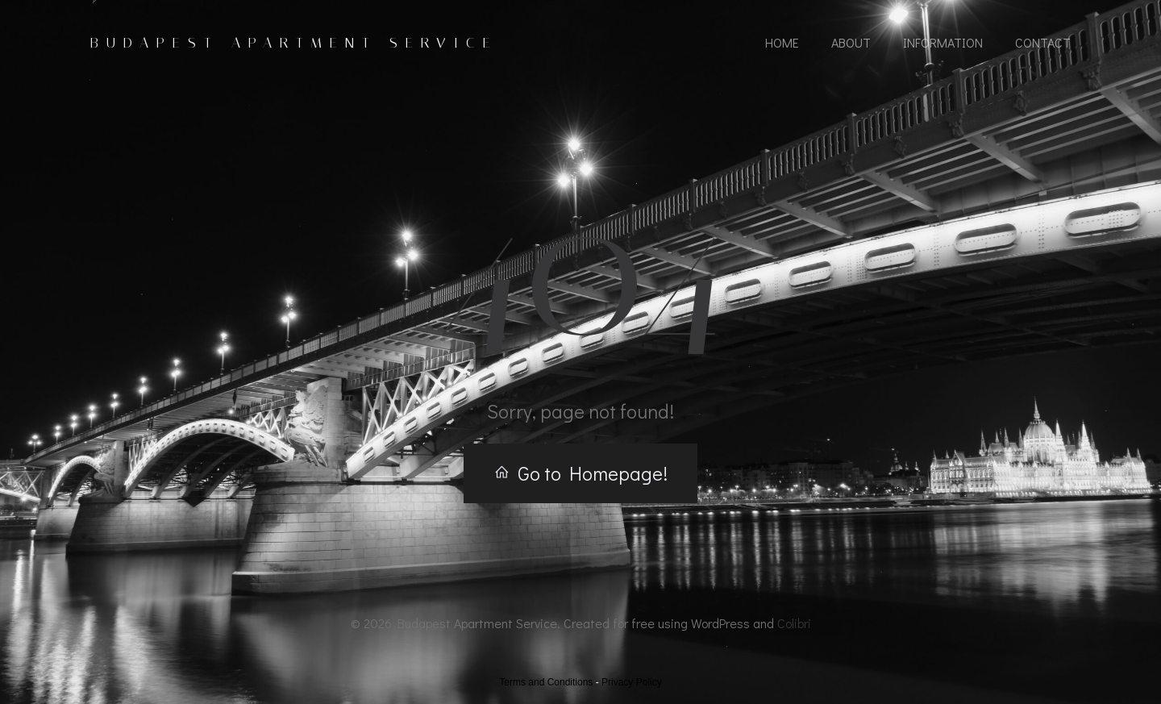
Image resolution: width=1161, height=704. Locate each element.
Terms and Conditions (546, 682)
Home (782, 42)
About (851, 42)
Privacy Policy (631, 682)
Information (943, 42)
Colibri (794, 622)
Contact (1043, 42)
